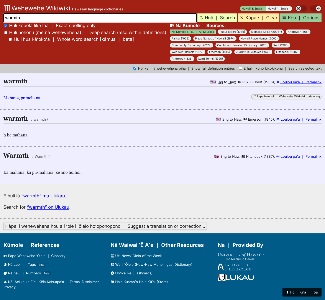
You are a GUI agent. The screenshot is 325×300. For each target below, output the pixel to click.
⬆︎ (302, 292)
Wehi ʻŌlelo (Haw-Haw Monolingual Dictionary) (151, 264)
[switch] (301, 8)
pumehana (30, 97)
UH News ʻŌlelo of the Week (136, 256)
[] (71, 39)
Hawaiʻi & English (253, 8)
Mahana (11, 97)
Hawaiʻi (272, 8)
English (285, 8)
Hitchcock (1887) (287, 52)
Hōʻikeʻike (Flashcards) (132, 273)
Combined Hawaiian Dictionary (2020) (242, 45)
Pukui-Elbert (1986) (232, 32)
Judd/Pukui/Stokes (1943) (253, 52)
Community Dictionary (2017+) (191, 45)
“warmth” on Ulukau (48, 207)
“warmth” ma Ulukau (43, 195)
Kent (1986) (281, 45)
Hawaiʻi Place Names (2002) (259, 38)
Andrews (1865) (298, 32)
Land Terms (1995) (210, 59)
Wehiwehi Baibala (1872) (187, 52)
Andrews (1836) (182, 59)
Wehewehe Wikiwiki (36, 8)
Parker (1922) (180, 38)
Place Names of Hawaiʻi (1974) (215, 38)
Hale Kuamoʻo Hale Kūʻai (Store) (139, 282)
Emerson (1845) (219, 52)
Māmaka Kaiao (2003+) (266, 32)
